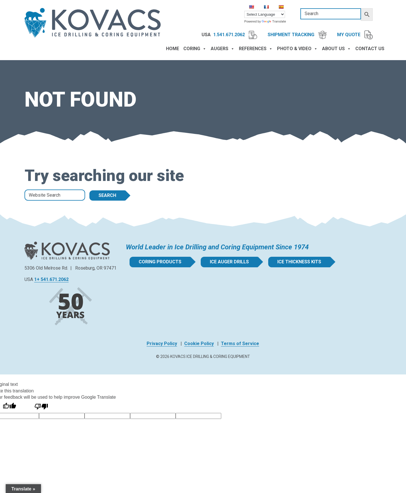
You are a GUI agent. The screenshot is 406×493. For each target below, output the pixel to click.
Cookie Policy (199, 343)
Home (172, 48)
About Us (336, 48)
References (256, 48)
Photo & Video (297, 48)
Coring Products (159, 261)
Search (107, 195)
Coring (194, 48)
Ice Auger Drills (228, 261)
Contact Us (369, 48)
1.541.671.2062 (235, 35)
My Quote (355, 35)
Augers (223, 48)
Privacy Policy (162, 343)
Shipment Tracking (297, 35)
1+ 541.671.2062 (51, 279)
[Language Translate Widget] (264, 14)
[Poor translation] (41, 406)
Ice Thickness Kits (298, 261)
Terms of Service (240, 343)
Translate (274, 21)
